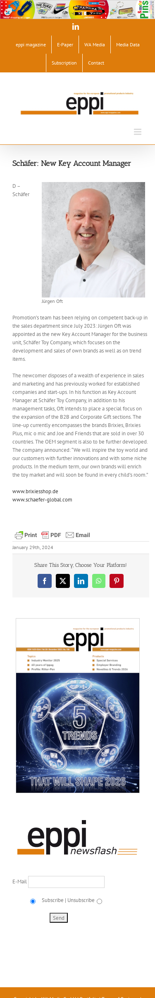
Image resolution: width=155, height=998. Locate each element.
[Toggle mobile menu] (138, 131)
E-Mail (20, 881)
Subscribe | (53, 900)
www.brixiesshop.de (35, 491)
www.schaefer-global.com (42, 499)
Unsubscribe (81, 900)
